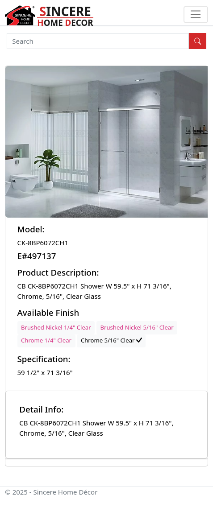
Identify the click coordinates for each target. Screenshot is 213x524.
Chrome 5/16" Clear (111, 340)
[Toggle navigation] (196, 15)
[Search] (98, 41)
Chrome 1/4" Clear (46, 340)
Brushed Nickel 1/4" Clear (56, 327)
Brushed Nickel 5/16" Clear (136, 327)
